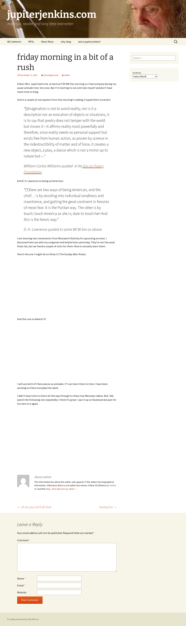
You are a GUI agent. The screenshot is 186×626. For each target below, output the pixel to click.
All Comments (14, 41)
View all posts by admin (64, 488)
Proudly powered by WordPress (23, 619)
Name (21, 578)
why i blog (66, 41)
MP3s (31, 41)
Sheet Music (47, 41)
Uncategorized (51, 75)
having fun (108, 507)
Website (21, 592)
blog (48, 488)
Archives (137, 72)
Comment (23, 540)
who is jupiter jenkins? (89, 41)
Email (21, 585)
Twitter (112, 485)
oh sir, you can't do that (34, 507)
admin (67, 75)
